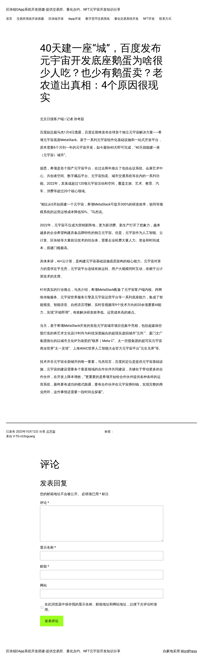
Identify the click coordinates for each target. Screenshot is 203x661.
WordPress (189, 651)
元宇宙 (50, 431)
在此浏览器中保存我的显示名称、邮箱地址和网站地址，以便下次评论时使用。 (101, 607)
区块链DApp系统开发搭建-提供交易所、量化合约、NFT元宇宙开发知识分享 (63, 9)
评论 (44, 503)
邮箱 (44, 566)
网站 (43, 585)
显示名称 (48, 547)
